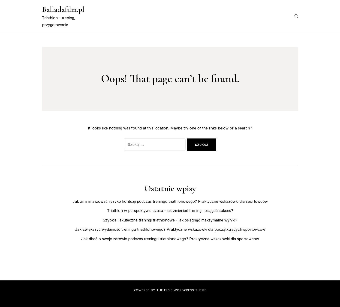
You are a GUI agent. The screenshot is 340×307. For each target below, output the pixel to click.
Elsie (168, 290)
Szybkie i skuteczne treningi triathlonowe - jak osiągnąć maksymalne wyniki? (170, 220)
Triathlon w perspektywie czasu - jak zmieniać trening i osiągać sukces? (170, 210)
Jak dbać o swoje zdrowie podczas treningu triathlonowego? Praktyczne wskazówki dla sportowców (170, 238)
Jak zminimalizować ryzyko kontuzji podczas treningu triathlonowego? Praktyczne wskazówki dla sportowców (170, 201)
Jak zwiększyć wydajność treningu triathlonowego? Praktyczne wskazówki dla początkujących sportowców (170, 229)
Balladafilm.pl (63, 9)
